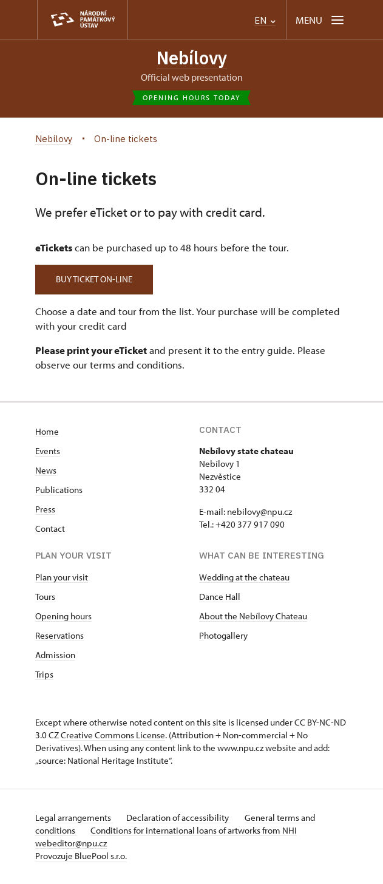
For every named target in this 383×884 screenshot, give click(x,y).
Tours (45, 596)
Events (47, 451)
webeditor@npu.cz (71, 843)
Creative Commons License (113, 735)
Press (45, 509)
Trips (44, 674)
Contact (50, 528)
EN (265, 20)
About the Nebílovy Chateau (253, 616)
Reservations (59, 635)
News (45, 470)
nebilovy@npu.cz (259, 511)
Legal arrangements (74, 817)
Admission (55, 655)
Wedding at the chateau (244, 577)
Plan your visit (61, 577)
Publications (59, 489)
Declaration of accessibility (179, 817)
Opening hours (63, 616)
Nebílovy (191, 58)
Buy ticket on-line (96, 279)
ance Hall (222, 596)
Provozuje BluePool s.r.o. (81, 856)
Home (47, 431)
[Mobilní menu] (321, 19)
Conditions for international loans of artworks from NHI (195, 830)
